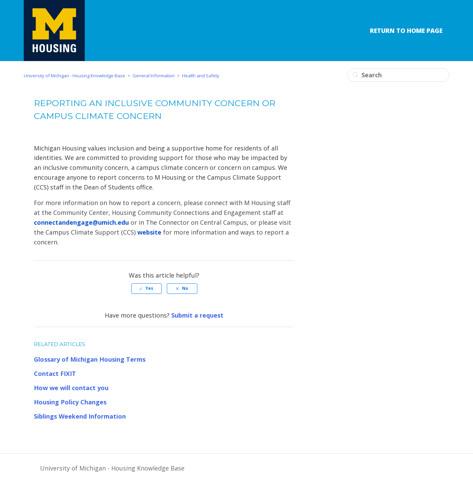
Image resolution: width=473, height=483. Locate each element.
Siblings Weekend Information (80, 416)
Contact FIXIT (55, 373)
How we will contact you (71, 388)
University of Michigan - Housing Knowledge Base (74, 76)
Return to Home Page (406, 30)
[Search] (398, 75)
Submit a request (197, 315)
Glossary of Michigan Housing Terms (89, 359)
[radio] (146, 288)
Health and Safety (200, 76)
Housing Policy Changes (70, 402)
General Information (154, 76)
